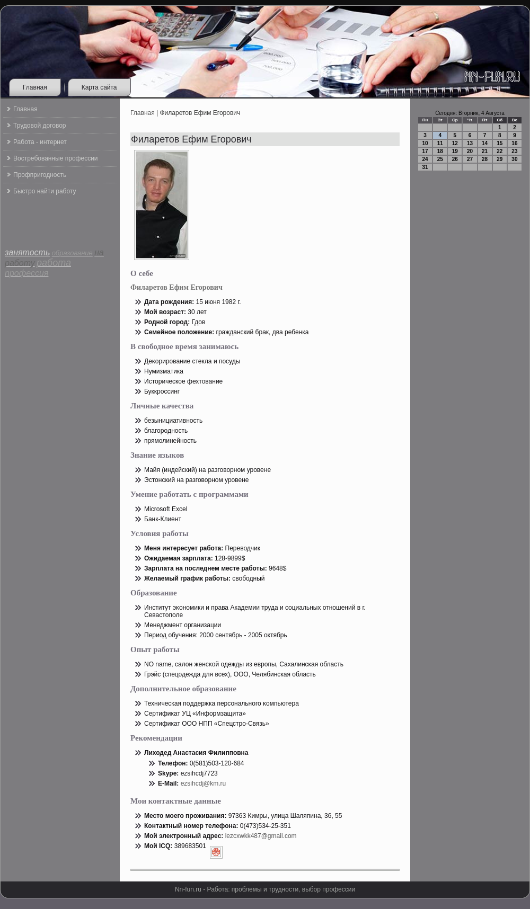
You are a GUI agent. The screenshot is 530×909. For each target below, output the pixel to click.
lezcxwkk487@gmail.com (261, 836)
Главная (35, 87)
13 (470, 143)
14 (485, 143)
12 (455, 143)
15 (499, 143)
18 (440, 151)
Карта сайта (99, 87)
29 (499, 159)
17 (425, 151)
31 (425, 167)
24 (425, 159)
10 (425, 143)
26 (455, 159)
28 (485, 159)
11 (440, 143)
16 (514, 143)
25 (440, 159)
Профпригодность (39, 175)
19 (455, 151)
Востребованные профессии (55, 158)
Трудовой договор (39, 125)
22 (499, 151)
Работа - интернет (40, 142)
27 (470, 159)
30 (514, 159)
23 (514, 151)
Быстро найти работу (44, 191)
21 (485, 151)
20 (470, 151)
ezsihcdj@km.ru (203, 783)
